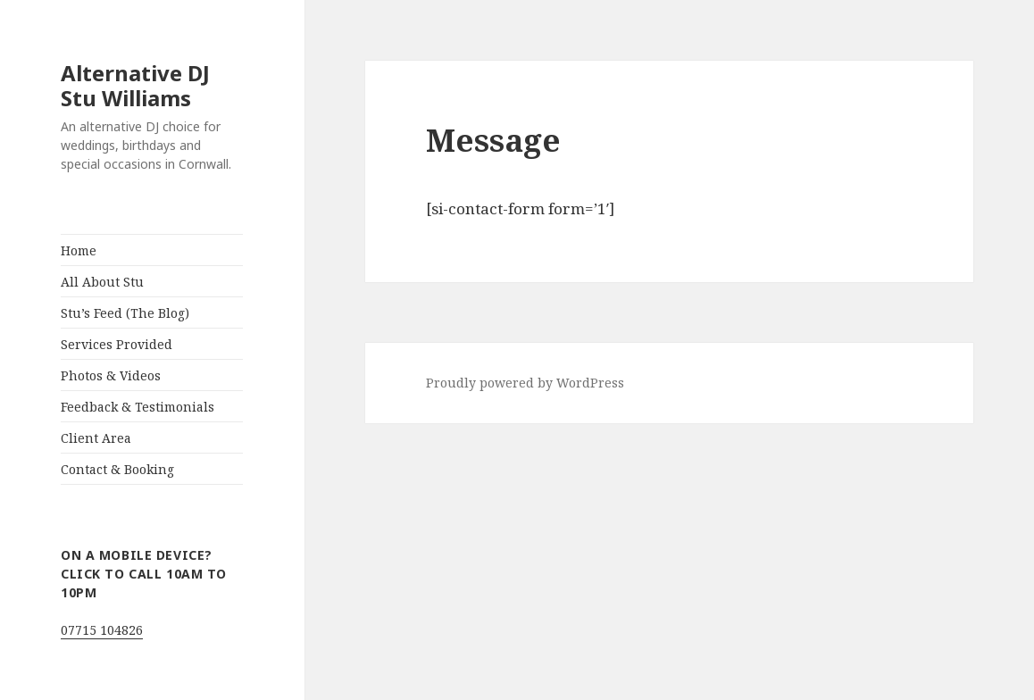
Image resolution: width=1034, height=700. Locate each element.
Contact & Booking (117, 469)
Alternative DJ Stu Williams (135, 85)
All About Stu (102, 281)
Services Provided (116, 344)
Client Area (96, 437)
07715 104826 (102, 629)
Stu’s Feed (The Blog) (125, 312)
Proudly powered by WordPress (525, 382)
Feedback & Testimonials (137, 406)
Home (78, 250)
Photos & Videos (111, 375)
